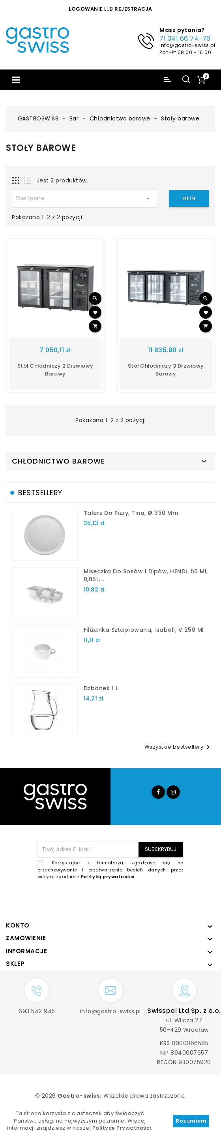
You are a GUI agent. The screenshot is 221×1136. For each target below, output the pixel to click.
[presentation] (124, 899)
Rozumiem (191, 1121)
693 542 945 (37, 1011)
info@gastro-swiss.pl (187, 45)
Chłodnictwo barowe (58, 461)
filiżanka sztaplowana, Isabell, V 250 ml (144, 630)
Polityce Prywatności (121, 1128)
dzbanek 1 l (101, 688)
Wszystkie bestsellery (178, 747)
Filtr (188, 198)
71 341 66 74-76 (185, 38)
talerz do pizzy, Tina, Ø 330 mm (131, 513)
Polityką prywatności (108, 876)
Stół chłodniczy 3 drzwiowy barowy (166, 369)
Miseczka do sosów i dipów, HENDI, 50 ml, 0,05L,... (146, 575)
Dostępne (84, 198)
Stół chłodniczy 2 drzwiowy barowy (55, 369)
